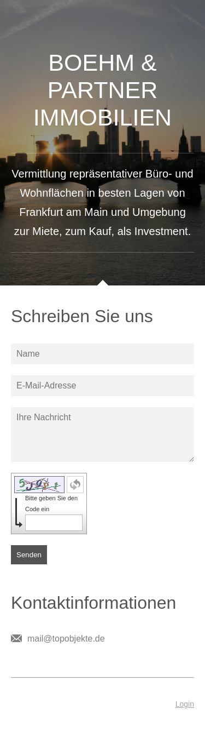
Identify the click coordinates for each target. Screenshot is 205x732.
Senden (29, 555)
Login (184, 704)
